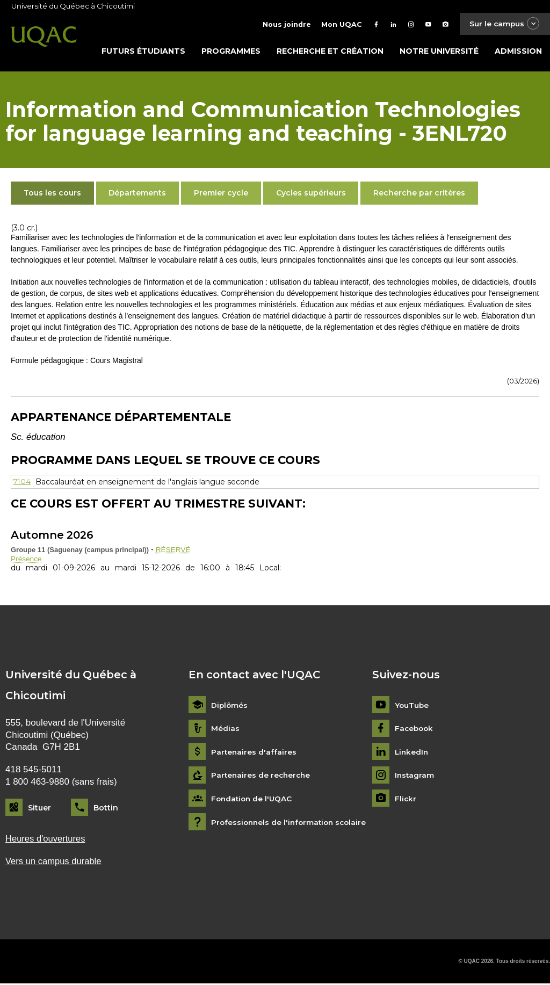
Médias (225, 729)
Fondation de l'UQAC (253, 800)
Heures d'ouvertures (46, 840)
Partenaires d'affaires (254, 753)
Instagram (415, 776)
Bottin (105, 809)
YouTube (412, 706)
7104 (22, 483)
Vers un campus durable (54, 862)
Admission (518, 52)
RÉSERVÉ (174, 550)
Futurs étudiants (143, 52)
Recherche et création (330, 52)
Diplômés (230, 706)
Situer (39, 809)
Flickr (406, 800)
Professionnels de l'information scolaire (291, 823)
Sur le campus (503, 24)
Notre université (439, 52)
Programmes (230, 52)
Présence (26, 560)
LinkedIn (412, 753)
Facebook (415, 729)
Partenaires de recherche (262, 776)
